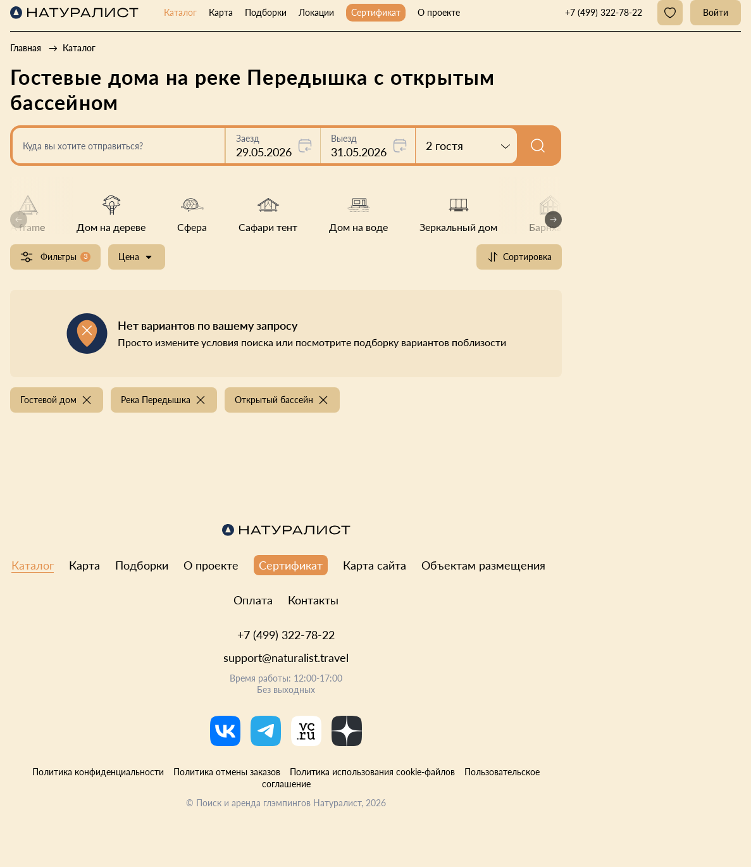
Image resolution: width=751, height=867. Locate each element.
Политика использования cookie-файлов (372, 771)
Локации (316, 12)
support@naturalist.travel (286, 657)
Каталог (180, 12)
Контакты (313, 600)
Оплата (253, 600)
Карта (221, 12)
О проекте (439, 12)
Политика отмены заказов (226, 771)
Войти (715, 12)
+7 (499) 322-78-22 (286, 635)
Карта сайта (374, 565)
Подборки (266, 12)
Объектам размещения (483, 565)
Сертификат (375, 12)
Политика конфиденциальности (98, 771)
